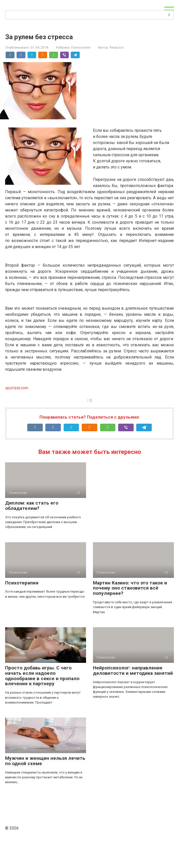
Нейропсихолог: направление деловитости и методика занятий (133, 670)
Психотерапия (21, 583)
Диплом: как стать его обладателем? (31, 505)
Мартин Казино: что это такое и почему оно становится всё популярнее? (130, 588)
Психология (80, 47)
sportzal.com (16, 387)
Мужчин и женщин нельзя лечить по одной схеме (45, 760)
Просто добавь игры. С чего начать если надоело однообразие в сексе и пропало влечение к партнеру (42, 676)
